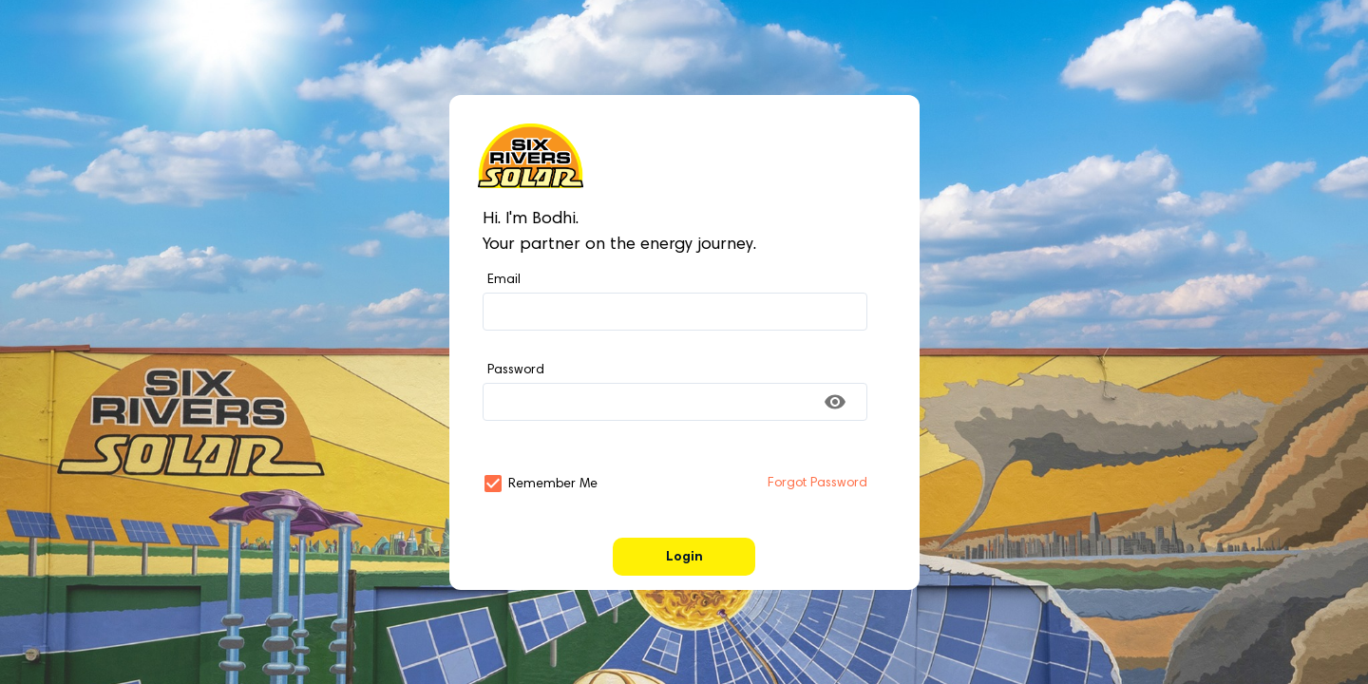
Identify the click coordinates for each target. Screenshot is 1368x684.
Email (504, 280)
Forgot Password (817, 483)
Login (684, 557)
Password (515, 370)
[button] (493, 483)
